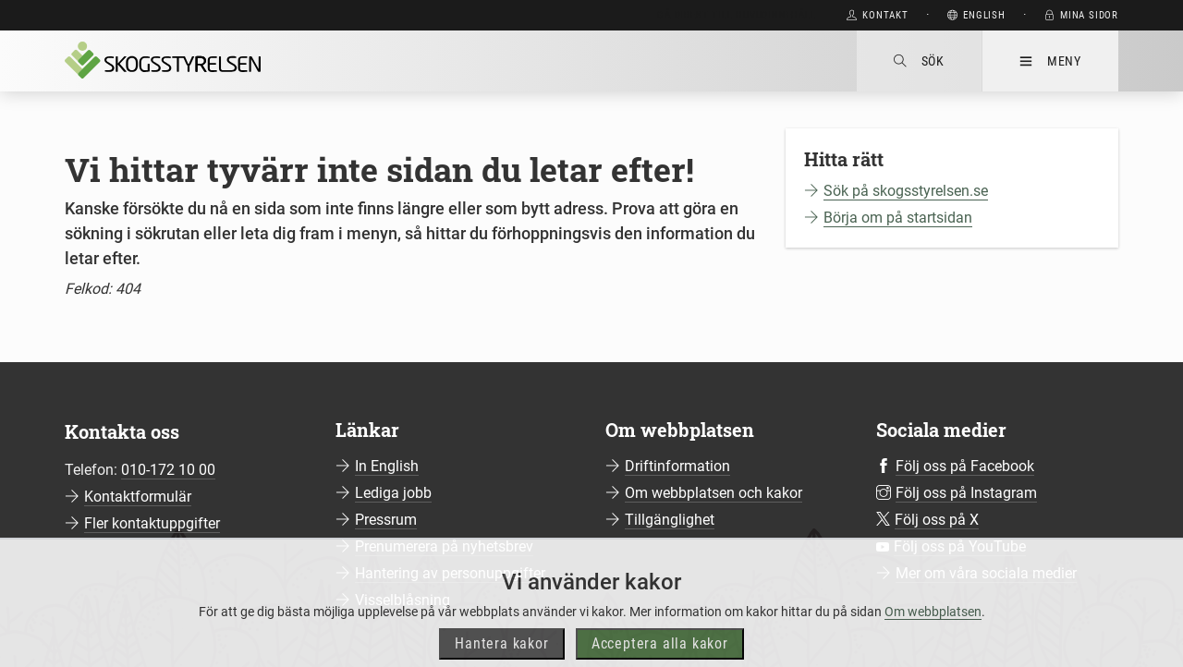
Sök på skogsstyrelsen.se (905, 191)
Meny (1050, 61)
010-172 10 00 (168, 470)
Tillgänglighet (669, 519)
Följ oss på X (937, 519)
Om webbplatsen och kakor (713, 493)
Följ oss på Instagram (966, 493)
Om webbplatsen (933, 633)
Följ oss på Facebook (965, 466)
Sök (919, 61)
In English (387, 466)
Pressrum (386, 519)
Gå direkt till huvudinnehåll (736, 15)
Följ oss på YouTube (960, 546)
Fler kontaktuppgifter (152, 523)
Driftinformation (677, 466)
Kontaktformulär (137, 496)
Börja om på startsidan (897, 217)
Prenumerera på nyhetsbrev (444, 546)
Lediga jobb (393, 493)
